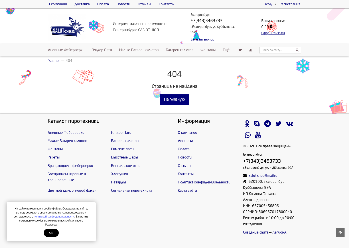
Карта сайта (187, 190)
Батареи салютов (179, 50)
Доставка (82, 4)
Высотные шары (124, 157)
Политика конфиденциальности (204, 182)
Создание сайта (255, 232)
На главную (174, 99)
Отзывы (144, 4)
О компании (57, 4)
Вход (268, 4)
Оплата (103, 4)
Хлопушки (119, 174)
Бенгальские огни (125, 166)
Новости (123, 4)
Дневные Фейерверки (66, 50)
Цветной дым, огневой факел (72, 190)
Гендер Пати (102, 50)
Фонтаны (208, 50)
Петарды (118, 182)
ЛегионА (279, 232)
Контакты (166, 4)
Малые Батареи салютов (139, 50)
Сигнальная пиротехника (131, 190)
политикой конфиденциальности (54, 216)
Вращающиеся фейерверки (70, 166)
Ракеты (54, 157)
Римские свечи (123, 149)
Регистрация (290, 4)
